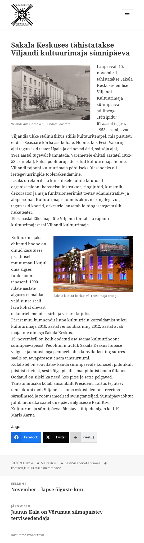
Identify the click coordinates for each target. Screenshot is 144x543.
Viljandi (77, 463)
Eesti (68, 463)
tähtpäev (54, 468)
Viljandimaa (92, 463)
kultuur (29, 468)
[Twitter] (56, 437)
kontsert (17, 468)
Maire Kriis (49, 463)
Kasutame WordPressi (27, 535)
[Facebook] (26, 437)
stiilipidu (41, 468)
